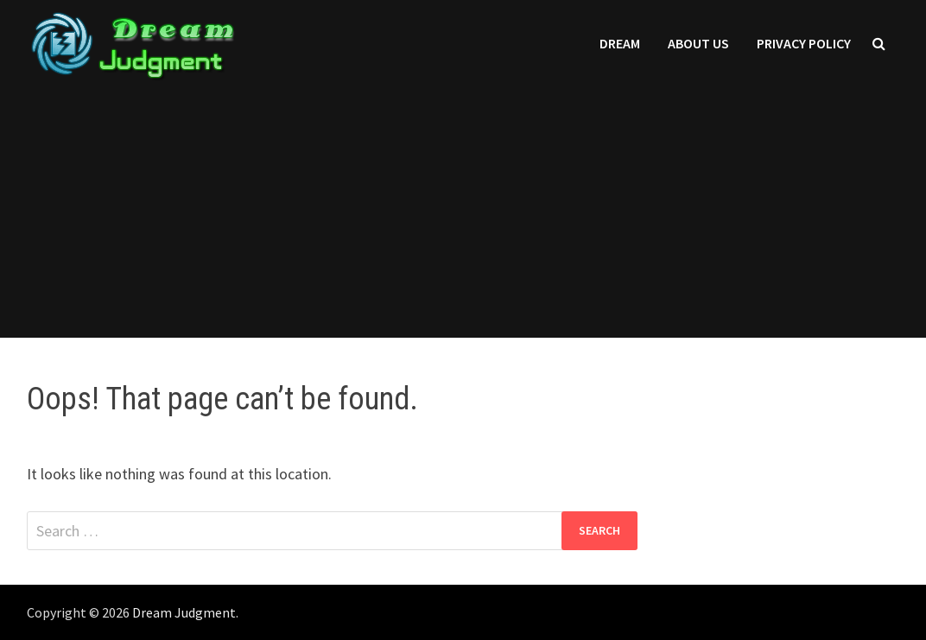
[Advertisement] (463, 217)
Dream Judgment (184, 612)
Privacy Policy (804, 43)
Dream (619, 43)
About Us (698, 43)
